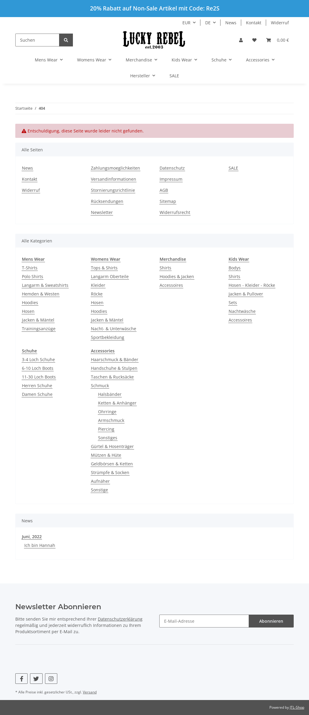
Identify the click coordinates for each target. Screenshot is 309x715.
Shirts (165, 268)
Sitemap (168, 201)
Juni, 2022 (32, 536)
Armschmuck (111, 420)
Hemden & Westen (40, 294)
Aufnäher (100, 481)
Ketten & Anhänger (117, 403)
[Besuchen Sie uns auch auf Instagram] (51, 678)
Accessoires (171, 285)
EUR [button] (186, 22)
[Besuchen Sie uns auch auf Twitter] (36, 678)
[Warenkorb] (277, 40)
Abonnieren (271, 621)
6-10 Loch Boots (37, 368)
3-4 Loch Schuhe (38, 359)
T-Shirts (30, 268)
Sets (233, 302)
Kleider (98, 285)
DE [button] (208, 22)
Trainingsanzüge (39, 328)
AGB (164, 190)
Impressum (171, 179)
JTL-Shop (297, 707)
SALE (174, 76)
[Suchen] (37, 40)
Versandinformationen (113, 179)
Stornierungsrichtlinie (113, 190)
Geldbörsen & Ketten (112, 464)
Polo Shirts (32, 276)
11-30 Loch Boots (39, 377)
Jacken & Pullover (246, 294)
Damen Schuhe (37, 394)
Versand (90, 692)
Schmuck (100, 385)
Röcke (97, 294)
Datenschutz (172, 168)
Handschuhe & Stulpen (114, 368)
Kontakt (253, 22)
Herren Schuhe (37, 385)
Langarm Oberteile (110, 276)
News (230, 22)
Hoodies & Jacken (177, 276)
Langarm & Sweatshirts (45, 285)
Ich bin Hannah (39, 545)
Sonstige (99, 490)
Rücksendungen (107, 201)
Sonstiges (107, 438)
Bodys (235, 268)
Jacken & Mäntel (38, 320)
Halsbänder (110, 394)
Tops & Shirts (104, 268)
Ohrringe (107, 411)
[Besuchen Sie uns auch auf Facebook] (21, 678)
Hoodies (30, 302)
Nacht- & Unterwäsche (113, 328)
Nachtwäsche (242, 311)
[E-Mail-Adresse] (204, 621)
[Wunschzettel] (254, 40)
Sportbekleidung (107, 337)
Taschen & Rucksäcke (112, 377)
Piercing (106, 429)
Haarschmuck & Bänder (114, 359)
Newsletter (102, 212)
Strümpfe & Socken (110, 472)
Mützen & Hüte (106, 455)
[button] (241, 40)
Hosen (28, 311)
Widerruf (280, 22)
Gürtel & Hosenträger (112, 446)
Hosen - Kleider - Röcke (252, 285)
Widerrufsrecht (175, 212)
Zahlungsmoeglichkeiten (115, 168)
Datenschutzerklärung (120, 619)
